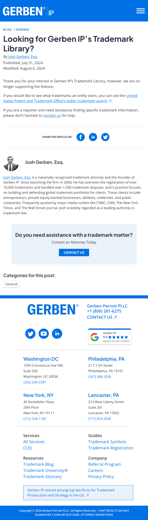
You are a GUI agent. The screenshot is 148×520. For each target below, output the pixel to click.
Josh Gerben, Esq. (23, 56)
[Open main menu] (141, 10)
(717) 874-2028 (99, 419)
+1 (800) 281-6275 (104, 311)
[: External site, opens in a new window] (81, 137)
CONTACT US (99, 317)
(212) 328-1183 (34, 419)
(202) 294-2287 (34, 382)
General (12, 284)
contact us (52, 115)
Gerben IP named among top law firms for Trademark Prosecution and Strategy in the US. (71, 493)
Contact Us (74, 252)
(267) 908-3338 (99, 377)
